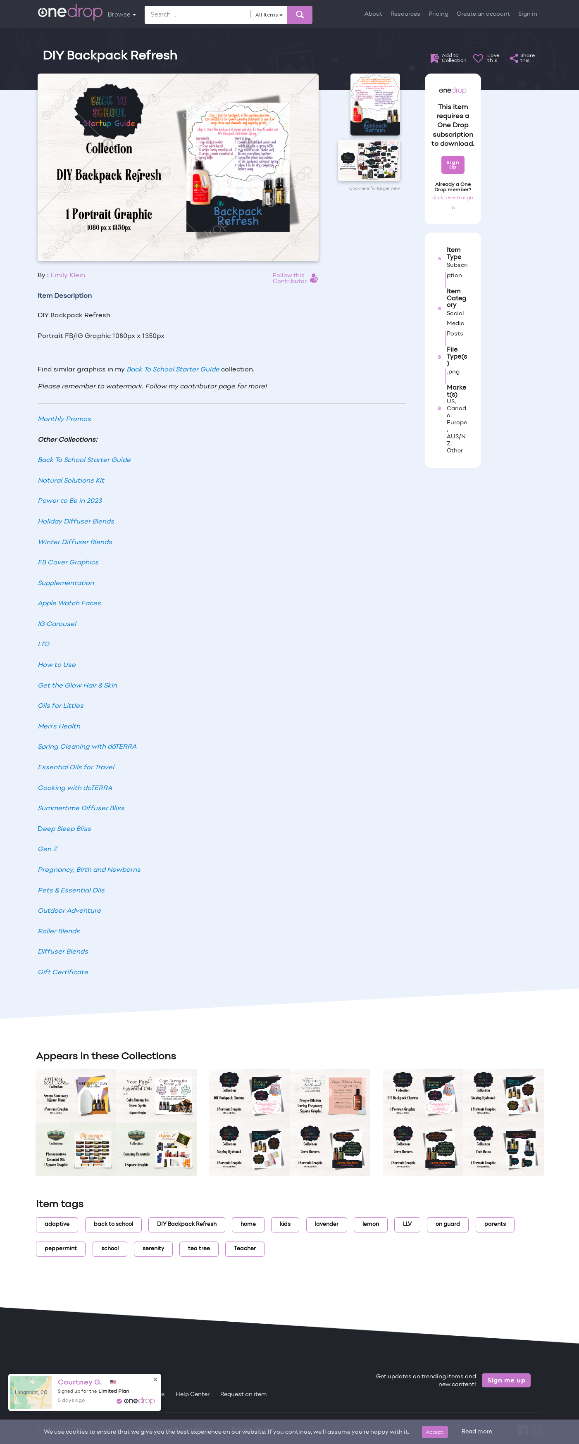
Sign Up (452, 164)
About (373, 14)
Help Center (193, 1394)
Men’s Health (59, 726)
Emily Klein (67, 275)
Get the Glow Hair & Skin (77, 686)
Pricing (438, 14)
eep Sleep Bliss (67, 829)
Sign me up (506, 1380)
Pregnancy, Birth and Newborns (89, 870)
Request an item (243, 1394)
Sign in (527, 14)
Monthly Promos (64, 419)
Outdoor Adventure (69, 911)
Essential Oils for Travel (76, 767)
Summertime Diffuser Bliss (81, 808)
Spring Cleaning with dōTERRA (87, 747)
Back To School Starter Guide (172, 369)
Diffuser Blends (63, 952)
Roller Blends (59, 931)
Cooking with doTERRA (75, 788)
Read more (477, 1431)
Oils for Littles (60, 706)
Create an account (483, 14)
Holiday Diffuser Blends (76, 522)
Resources (405, 14)
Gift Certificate (63, 972)
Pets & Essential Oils (71, 890)
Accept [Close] (435, 1432)
